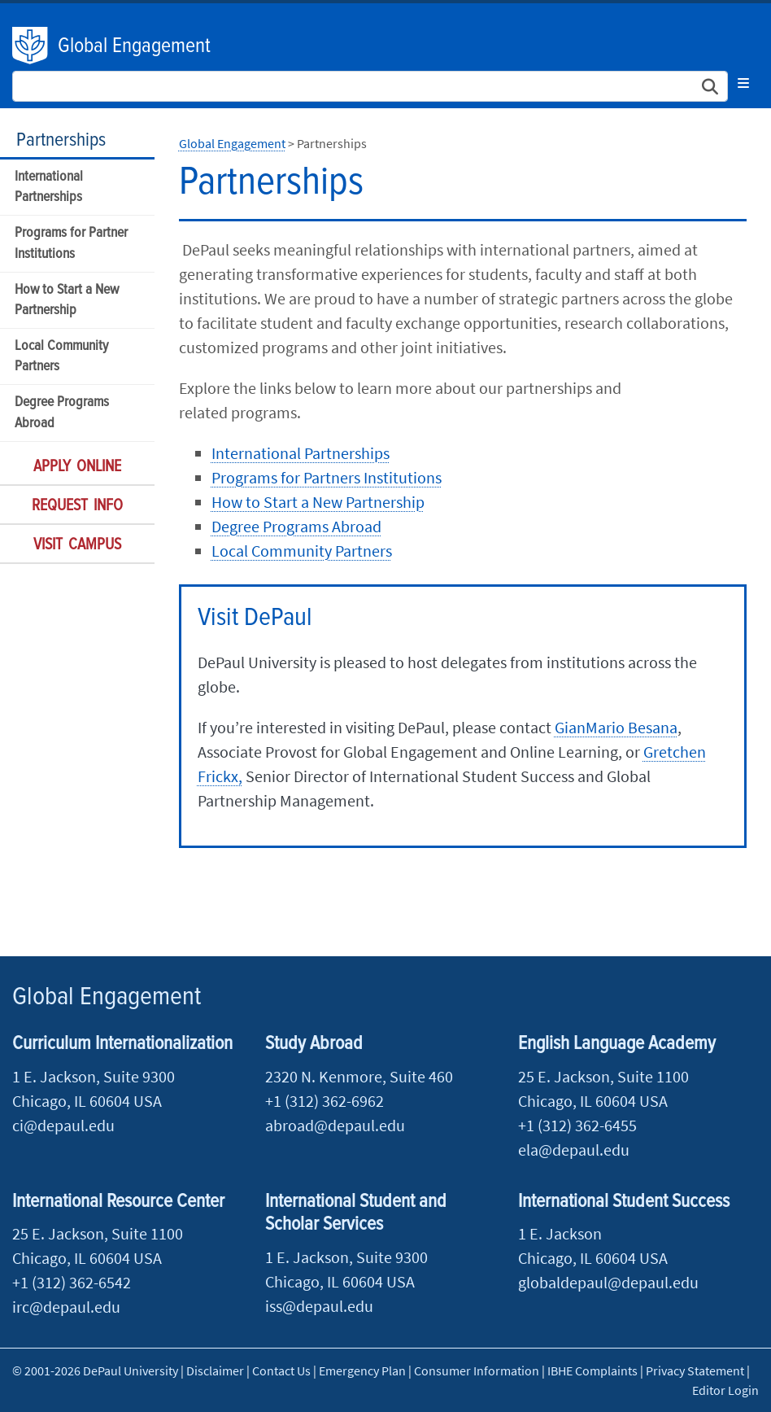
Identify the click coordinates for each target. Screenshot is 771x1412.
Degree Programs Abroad (62, 412)
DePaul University (31, 45)
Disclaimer (215, 1370)
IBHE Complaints (592, 1370)
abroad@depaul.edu (335, 1125)
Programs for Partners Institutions (326, 477)
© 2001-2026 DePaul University (95, 1370)
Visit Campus (77, 545)
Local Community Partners (61, 356)
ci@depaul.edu (63, 1125)
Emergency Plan (362, 1370)
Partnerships (61, 140)
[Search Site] (370, 86)
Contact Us (281, 1370)
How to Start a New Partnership (67, 300)
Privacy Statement (695, 1370)
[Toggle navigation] (743, 83)
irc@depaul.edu (66, 1306)
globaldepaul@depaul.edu (608, 1282)
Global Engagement (134, 46)
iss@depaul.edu (319, 1306)
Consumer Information (476, 1370)
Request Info (77, 506)
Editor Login (725, 1390)
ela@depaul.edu (573, 1149)
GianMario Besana (616, 727)
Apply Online (77, 467)
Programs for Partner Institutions (71, 243)
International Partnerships (49, 187)
